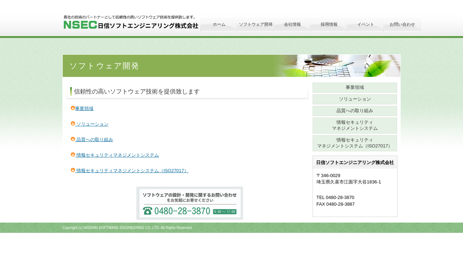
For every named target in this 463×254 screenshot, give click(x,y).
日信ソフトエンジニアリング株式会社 (140, 22)
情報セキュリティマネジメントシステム (115, 155)
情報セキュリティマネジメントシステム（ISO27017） (130, 170)
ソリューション (90, 124)
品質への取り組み (92, 139)
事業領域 (82, 108)
